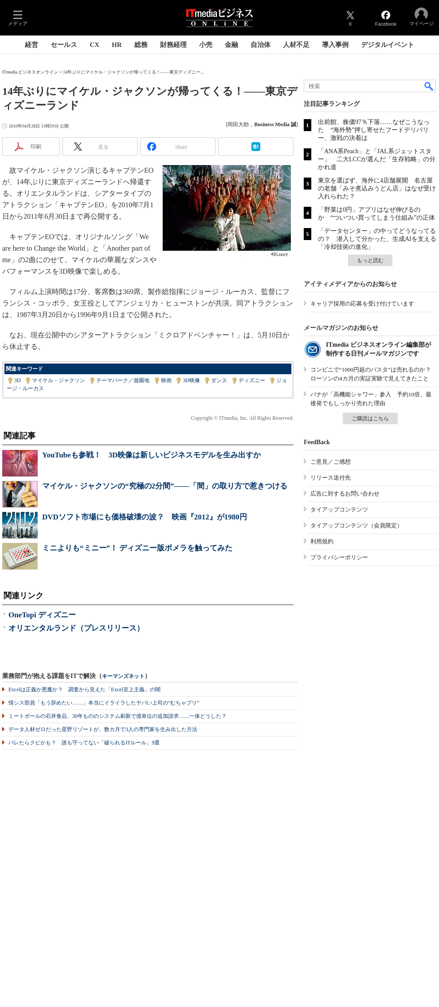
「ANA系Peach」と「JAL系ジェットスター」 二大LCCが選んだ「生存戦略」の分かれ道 (376, 159)
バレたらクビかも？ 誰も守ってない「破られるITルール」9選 (84, 743)
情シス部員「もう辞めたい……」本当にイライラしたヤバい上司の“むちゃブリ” (104, 703)
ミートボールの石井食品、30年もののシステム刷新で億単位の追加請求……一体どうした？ (117, 716)
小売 (205, 44)
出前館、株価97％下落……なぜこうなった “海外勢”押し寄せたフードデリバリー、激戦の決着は (374, 130)
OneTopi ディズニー (42, 615)
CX (94, 44)
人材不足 (296, 44)
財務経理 (173, 44)
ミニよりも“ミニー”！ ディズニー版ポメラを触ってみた (137, 548)
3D (17, 380)
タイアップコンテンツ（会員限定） (356, 525)
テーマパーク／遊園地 (122, 380)
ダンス (219, 380)
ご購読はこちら (370, 418)
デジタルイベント (387, 44)
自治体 (260, 44)
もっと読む (370, 260)
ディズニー (252, 380)
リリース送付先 (330, 477)
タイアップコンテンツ (339, 509)
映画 (166, 380)
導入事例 (335, 44)
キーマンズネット (123, 676)
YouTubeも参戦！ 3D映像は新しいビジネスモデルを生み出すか (151, 455)
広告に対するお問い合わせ (345, 493)
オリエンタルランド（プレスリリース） (76, 628)
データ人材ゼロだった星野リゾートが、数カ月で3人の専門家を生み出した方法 (102, 729)
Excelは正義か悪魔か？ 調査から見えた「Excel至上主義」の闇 (84, 689)
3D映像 (191, 380)
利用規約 (321, 541)
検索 (429, 86)
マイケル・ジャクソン (58, 380)
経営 (31, 44)
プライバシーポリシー (339, 557)
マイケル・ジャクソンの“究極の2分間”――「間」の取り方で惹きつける (164, 486)
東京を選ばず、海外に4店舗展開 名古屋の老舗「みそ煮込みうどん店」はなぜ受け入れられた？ (377, 188)
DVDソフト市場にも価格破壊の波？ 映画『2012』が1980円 (144, 517)
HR (117, 44)
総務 (141, 44)
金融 (231, 44)
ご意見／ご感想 (330, 461)
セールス (64, 44)
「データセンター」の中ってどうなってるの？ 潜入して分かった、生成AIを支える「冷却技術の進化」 (377, 239)
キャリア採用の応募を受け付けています (362, 303)
